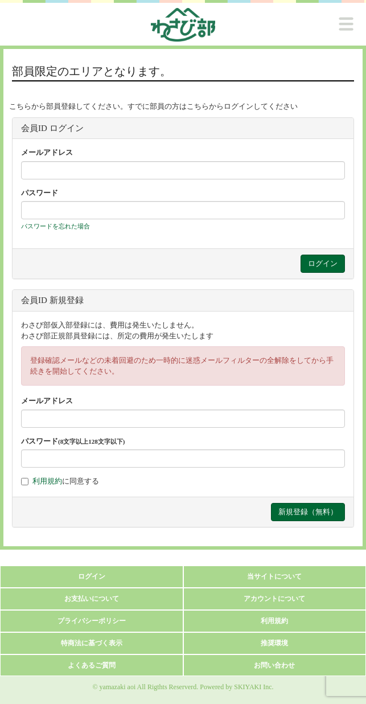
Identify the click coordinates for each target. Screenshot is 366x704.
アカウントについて (274, 599)
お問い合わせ (274, 665)
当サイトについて (274, 576)
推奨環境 (274, 643)
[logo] (183, 24)
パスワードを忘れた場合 (55, 226)
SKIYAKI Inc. (253, 687)
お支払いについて (91, 599)
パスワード (39, 193)
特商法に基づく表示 (91, 643)
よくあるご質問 (92, 665)
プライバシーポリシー (91, 621)
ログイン (91, 576)
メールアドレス (47, 152)
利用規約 (47, 481)
